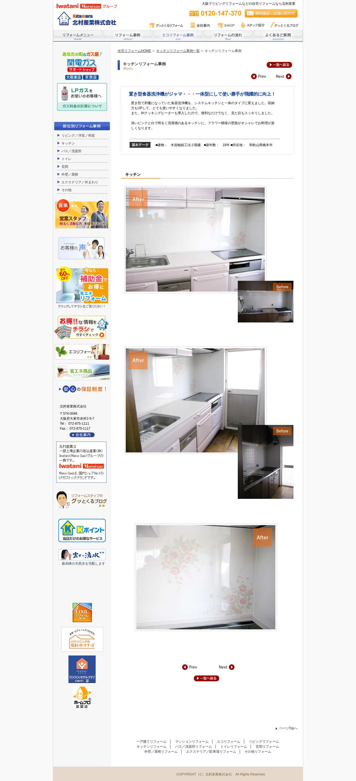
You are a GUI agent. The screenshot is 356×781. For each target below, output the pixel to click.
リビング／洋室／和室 (78, 135)
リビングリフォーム (264, 742)
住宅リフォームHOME (134, 51)
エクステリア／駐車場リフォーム (211, 752)
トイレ (66, 159)
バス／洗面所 (71, 151)
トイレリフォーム (233, 747)
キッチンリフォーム (152, 747)
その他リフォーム (257, 752)
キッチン (68, 143)
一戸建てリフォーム (152, 742)
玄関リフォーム (267, 747)
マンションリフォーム (192, 742)
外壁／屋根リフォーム (161, 752)
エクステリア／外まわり (79, 182)
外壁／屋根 (69, 174)
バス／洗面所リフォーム (193, 747)
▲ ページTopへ (286, 728)
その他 (66, 190)
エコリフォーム (228, 742)
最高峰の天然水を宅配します (83, 563)
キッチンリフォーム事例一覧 (178, 51)
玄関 (64, 167)
